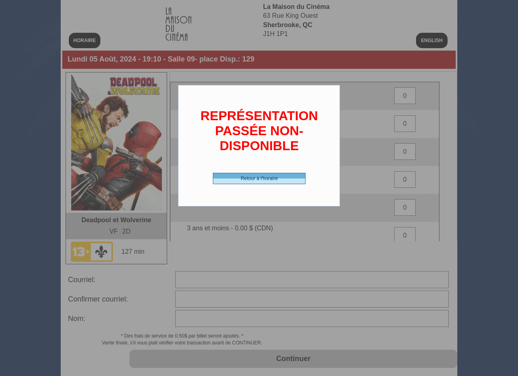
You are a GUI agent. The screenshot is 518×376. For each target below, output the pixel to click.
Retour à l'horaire (259, 178)
